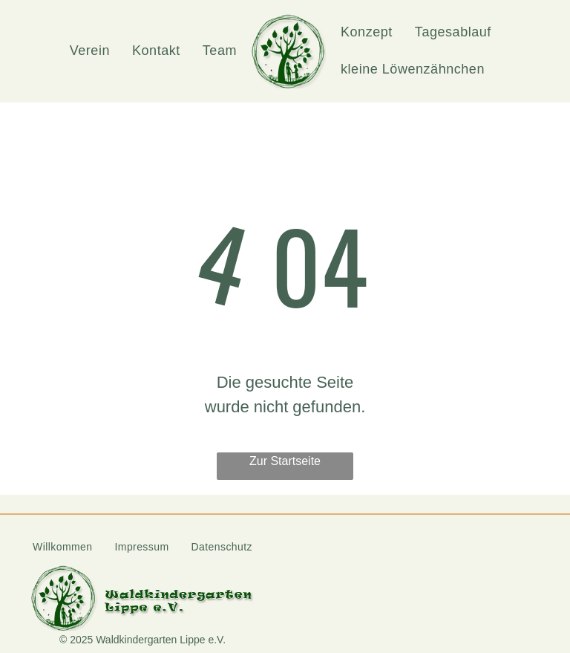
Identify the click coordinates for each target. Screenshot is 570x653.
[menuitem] (90, 50)
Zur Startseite (285, 461)
